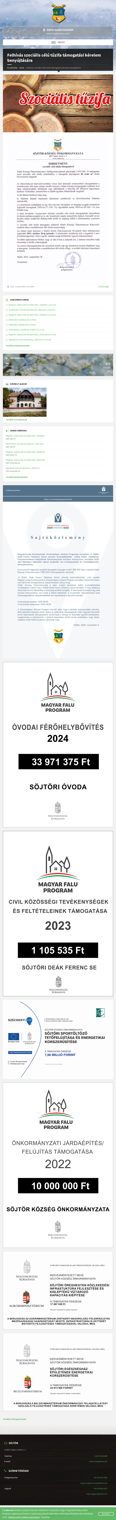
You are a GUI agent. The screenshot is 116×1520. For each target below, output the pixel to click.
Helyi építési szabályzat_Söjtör (22, 329)
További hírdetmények (17, 477)
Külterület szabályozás (19, 324)
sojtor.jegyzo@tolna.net (96, 1494)
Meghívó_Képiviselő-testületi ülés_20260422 (28, 304)
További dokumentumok (18, 345)
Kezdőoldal (12, 67)
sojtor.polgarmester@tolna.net (93, 1483)
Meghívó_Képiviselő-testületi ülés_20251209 (28, 334)
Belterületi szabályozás (19, 319)
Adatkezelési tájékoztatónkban (24, 1517)
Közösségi (103, 286)
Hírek (21, 67)
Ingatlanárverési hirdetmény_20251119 (25, 339)
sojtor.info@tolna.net (98, 1461)
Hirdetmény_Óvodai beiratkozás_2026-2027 (28, 310)
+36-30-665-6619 (100, 1488)
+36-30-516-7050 (100, 1477)
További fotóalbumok (16, 419)
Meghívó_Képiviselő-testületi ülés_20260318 (28, 314)
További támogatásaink (14, 1419)
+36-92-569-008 (100, 1456)
